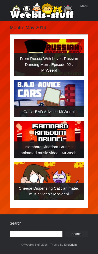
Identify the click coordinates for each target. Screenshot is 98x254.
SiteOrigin (70, 244)
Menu (84, 6)
